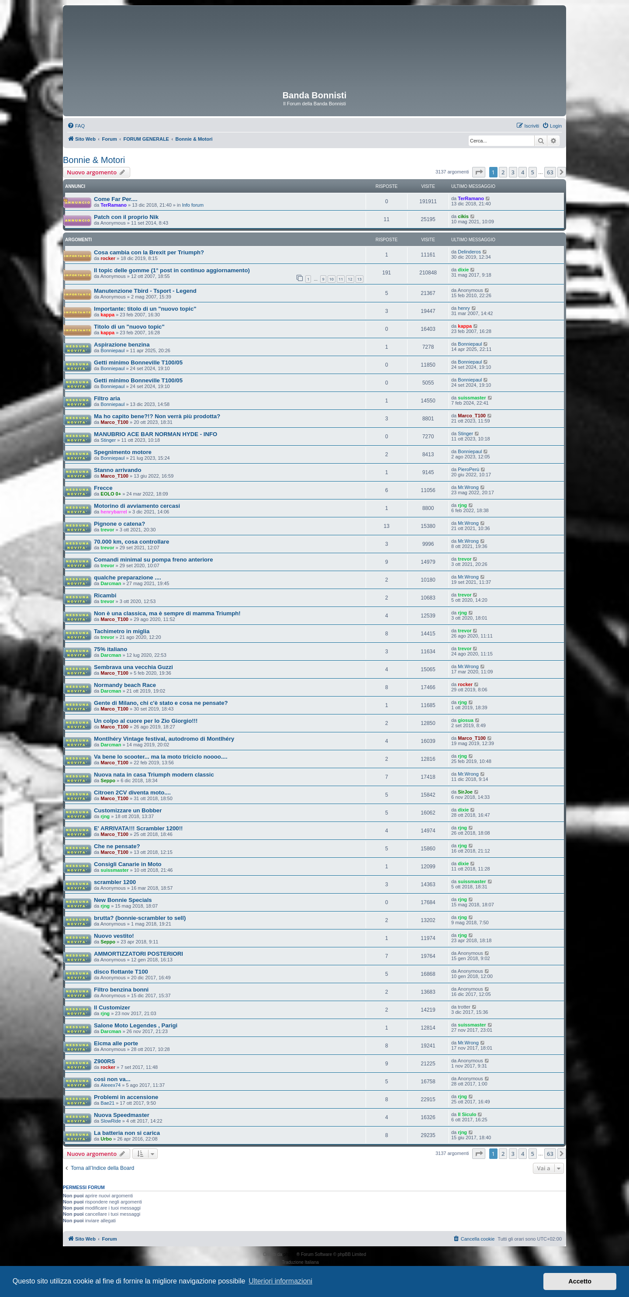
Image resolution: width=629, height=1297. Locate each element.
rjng (462, 505)
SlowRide (110, 1121)
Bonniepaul (112, 350)
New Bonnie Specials (123, 900)
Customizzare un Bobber (128, 810)
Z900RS (104, 1061)
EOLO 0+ (110, 493)
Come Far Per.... (116, 199)
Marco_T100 (114, 422)
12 (350, 279)
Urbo (106, 1138)
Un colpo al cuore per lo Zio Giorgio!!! (145, 721)
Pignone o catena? (119, 523)
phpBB (290, 1254)
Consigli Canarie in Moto (128, 864)
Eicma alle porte (116, 1043)
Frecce (103, 488)
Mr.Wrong (468, 487)
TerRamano (113, 205)
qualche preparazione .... (127, 577)
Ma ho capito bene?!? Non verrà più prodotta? (157, 416)
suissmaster (472, 397)
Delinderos (469, 251)
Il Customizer (112, 1007)
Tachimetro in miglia (121, 631)
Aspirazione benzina (122, 344)
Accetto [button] (579, 1281)
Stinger (108, 440)
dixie (463, 269)
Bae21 (107, 1103)
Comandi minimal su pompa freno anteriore (153, 559)
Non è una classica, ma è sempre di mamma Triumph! (167, 613)
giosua (465, 720)
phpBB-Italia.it (333, 1262)
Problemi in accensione (126, 1097)
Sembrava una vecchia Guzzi (133, 667)
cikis (463, 216)
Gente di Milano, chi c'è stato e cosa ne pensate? (161, 703)
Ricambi (105, 595)
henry (464, 308)
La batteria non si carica (127, 1133)
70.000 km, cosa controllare (131, 541)
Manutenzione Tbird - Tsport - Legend (145, 291)
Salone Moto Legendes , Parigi (135, 1025)
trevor (107, 529)
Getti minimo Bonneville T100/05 (138, 362)
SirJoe (465, 791)
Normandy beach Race (125, 685)
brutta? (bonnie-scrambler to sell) (140, 918)
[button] (478, 172)
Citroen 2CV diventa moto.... (132, 792)
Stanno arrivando (117, 470)
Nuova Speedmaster (121, 1115)
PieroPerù (468, 469)
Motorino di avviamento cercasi (137, 506)
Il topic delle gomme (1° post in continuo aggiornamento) (172, 270)
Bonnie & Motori (94, 160)
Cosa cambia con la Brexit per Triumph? (149, 252)
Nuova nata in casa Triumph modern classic (154, 774)
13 (359, 279)
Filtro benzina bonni (121, 989)
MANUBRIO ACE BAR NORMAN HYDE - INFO (155, 434)
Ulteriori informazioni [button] (280, 1281)
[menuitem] (76, 126)
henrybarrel (113, 511)
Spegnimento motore (123, 452)
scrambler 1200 (115, 882)
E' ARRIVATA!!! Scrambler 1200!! (138, 828)
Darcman (110, 583)
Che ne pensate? (117, 846)
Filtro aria (107, 398)
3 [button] (513, 172)
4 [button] (522, 172)
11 (341, 279)
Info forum (193, 205)
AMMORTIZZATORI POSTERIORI (138, 953)
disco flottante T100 (121, 971)
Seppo (107, 780)
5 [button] (532, 172)
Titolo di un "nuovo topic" (129, 326)
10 (331, 279)
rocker (107, 258)
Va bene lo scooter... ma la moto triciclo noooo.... (161, 756)
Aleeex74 (110, 1085)
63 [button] (550, 172)
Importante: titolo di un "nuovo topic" (145, 308)
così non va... (112, 1079)
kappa (107, 314)
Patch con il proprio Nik (126, 217)
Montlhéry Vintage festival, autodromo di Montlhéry (164, 738)
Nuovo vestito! (114, 936)
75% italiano (110, 649)
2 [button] (503, 172)
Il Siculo (467, 1114)
